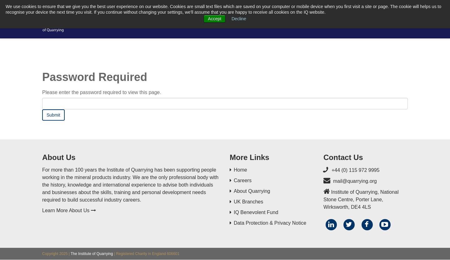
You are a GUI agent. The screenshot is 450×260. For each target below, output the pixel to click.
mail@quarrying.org (355, 181)
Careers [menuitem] (243, 180)
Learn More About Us (69, 210)
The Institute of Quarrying (92, 254)
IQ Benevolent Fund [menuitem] (256, 212)
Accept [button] (214, 18)
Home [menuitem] (240, 169)
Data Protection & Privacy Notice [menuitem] (270, 223)
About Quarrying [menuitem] (252, 191)
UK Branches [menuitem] (248, 201)
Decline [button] (239, 18)
